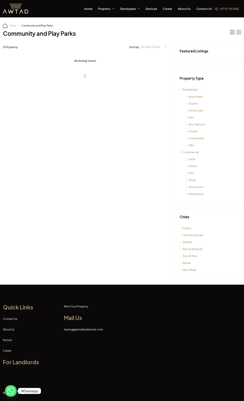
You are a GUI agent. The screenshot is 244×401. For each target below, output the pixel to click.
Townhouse (196, 138)
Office (192, 166)
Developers (128, 8)
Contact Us (204, 8)
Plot (191, 117)
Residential (190, 89)
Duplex (193, 103)
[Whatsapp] (11, 391)
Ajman (187, 263)
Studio (193, 131)
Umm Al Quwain (193, 235)
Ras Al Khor (190, 256)
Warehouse (196, 194)
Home (88, 8)
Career (167, 8)
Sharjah (187, 242)
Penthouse (195, 110)
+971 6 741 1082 (227, 9)
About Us (184, 8)
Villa (191, 145)
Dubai (186, 228)
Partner (7, 340)
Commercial (191, 152)
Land (191, 159)
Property (104, 8)
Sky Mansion (196, 124)
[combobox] (153, 47)
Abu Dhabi (189, 270)
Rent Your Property (76, 306)
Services (151, 8)
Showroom (195, 187)
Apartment (195, 96)
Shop (192, 180)
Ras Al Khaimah (192, 249)
